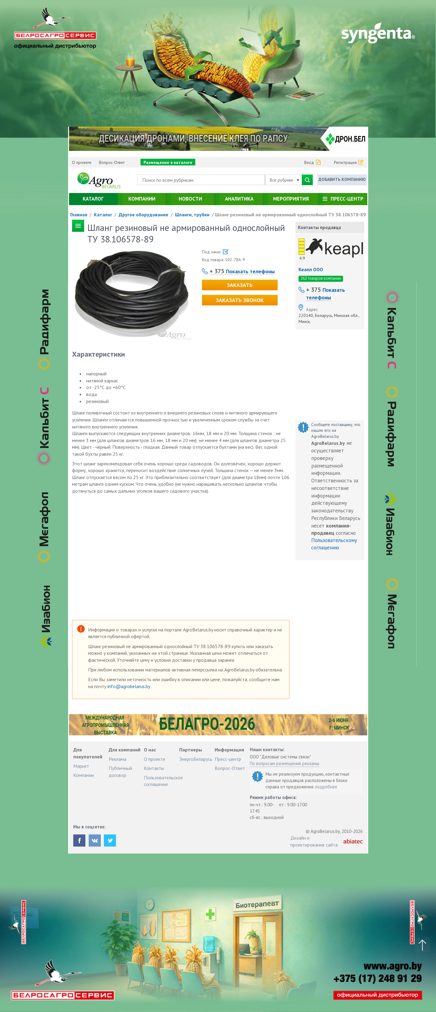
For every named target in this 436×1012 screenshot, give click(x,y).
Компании (141, 198)
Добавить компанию (342, 179)
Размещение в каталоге (168, 162)
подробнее (326, 787)
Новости (190, 198)
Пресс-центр (347, 198)
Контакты (154, 768)
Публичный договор (120, 771)
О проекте (81, 162)
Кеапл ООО (311, 269)
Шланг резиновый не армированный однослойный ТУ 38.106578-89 (290, 214)
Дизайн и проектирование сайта (314, 841)
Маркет (81, 766)
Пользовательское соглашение (163, 780)
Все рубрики (284, 180)
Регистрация (345, 162)
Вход (309, 162)
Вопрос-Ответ (112, 162)
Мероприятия (291, 198)
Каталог (93, 198)
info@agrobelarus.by (129, 686)
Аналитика (239, 198)
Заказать (240, 284)
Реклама (117, 759)
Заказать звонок (240, 300)
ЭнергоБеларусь (195, 759)
